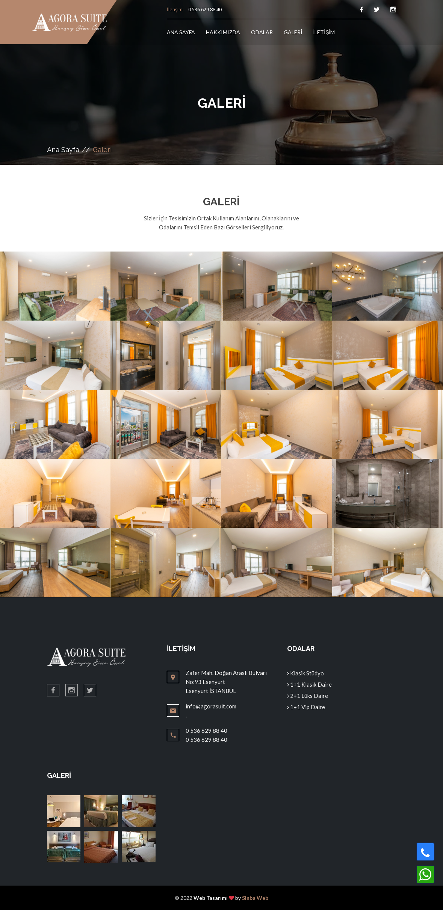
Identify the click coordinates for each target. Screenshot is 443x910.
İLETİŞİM (324, 32)
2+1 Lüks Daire (307, 695)
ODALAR (262, 32)
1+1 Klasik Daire (309, 684)
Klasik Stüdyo (305, 673)
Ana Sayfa (63, 150)
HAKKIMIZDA (223, 32)
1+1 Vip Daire (306, 707)
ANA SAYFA (181, 32)
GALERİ (293, 32)
